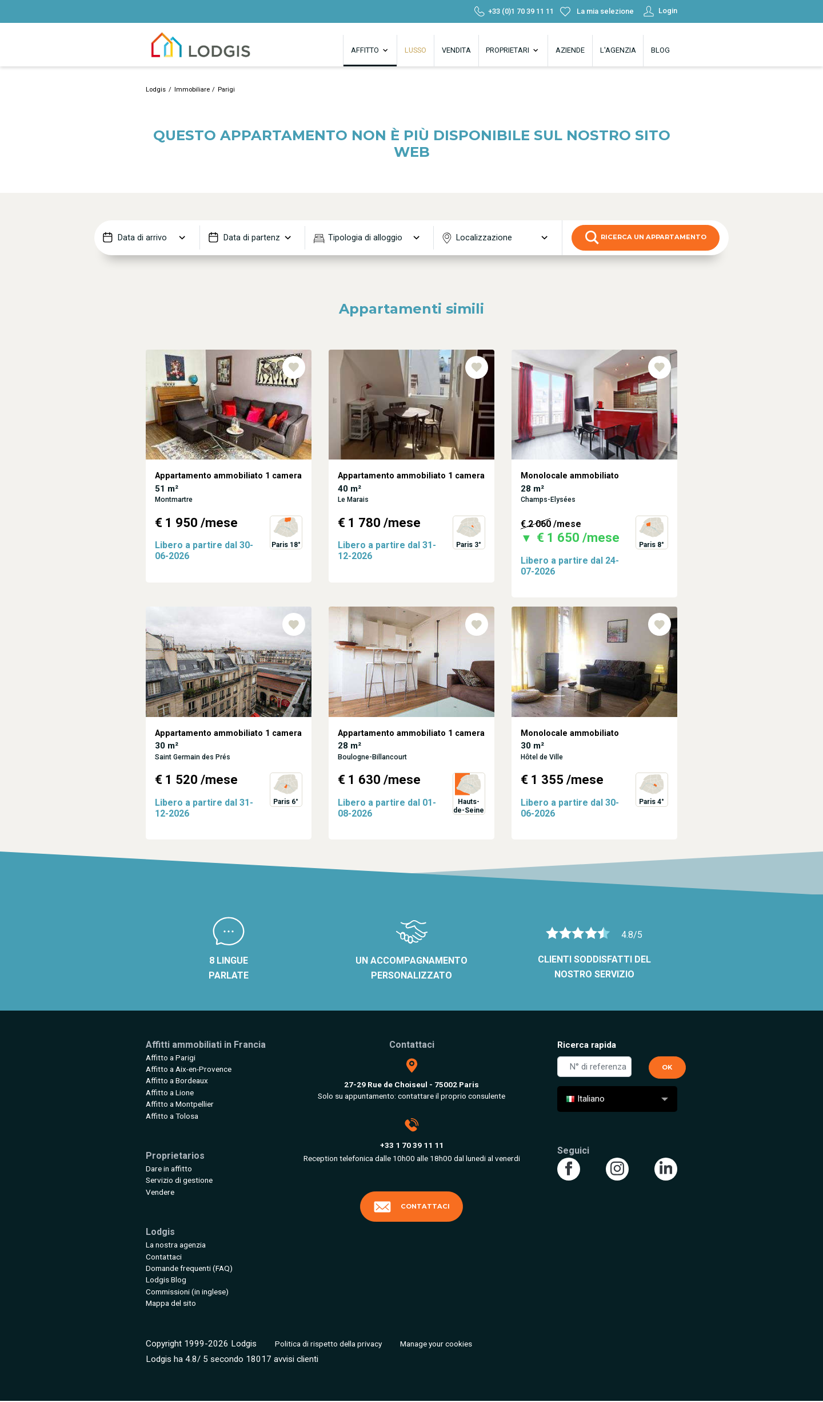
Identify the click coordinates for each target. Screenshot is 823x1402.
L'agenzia (618, 50)
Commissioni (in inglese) (187, 1291)
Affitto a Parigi (170, 1057)
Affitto (370, 50)
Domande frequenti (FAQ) (189, 1268)
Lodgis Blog (166, 1279)
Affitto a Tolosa (172, 1115)
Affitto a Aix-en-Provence (188, 1069)
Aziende (570, 50)
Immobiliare (192, 89)
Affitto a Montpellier (180, 1103)
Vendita (456, 50)
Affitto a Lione (170, 1092)
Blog (660, 50)
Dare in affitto (169, 1168)
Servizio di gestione (179, 1180)
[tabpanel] (228, 478)
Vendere (160, 1192)
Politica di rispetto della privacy (328, 1343)
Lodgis (156, 89)
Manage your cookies (436, 1343)
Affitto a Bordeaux (177, 1080)
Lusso (415, 50)
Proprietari (513, 50)
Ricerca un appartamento (645, 237)
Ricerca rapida (586, 1045)
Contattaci (164, 1256)
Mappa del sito (171, 1303)
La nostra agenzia (176, 1244)
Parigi (226, 89)
